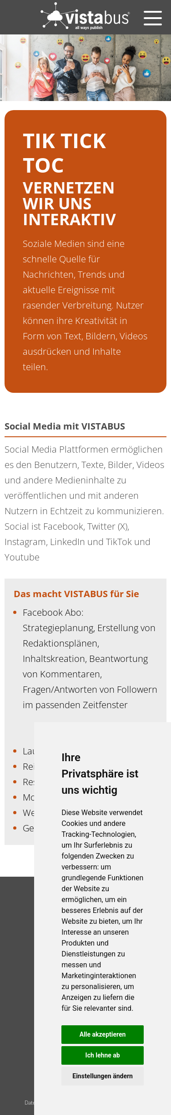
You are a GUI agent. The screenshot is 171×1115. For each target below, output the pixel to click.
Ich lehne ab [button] (103, 1055)
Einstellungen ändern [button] (102, 1076)
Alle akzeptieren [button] (103, 1034)
